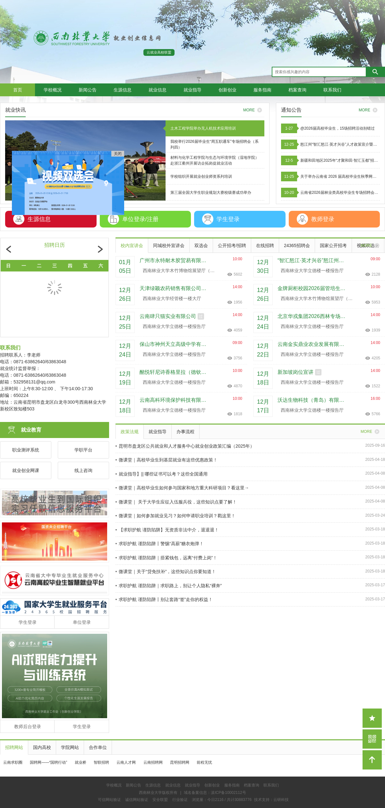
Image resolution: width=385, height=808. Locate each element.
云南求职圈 (12, 762)
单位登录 (82, 622)
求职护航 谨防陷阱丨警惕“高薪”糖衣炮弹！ (160, 543)
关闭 (114, 157)
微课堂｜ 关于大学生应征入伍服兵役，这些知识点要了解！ (176, 501)
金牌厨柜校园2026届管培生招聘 (313, 288)
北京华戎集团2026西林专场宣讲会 (313, 316)
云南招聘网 (153, 762)
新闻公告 (88, 89)
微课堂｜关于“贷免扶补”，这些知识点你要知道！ (166, 571)
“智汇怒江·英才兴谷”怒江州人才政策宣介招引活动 (313, 260)
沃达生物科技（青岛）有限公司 (313, 400)
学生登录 (28, 622)
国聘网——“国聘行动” (48, 762)
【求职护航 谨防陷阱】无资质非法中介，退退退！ (167, 529)
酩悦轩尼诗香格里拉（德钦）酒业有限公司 (175, 372)
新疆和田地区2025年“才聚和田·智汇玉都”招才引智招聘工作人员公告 (340, 160)
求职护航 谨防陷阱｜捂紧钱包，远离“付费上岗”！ (166, 557)
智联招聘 (101, 762)
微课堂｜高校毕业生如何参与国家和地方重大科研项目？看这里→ (182, 487)
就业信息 (158, 89)
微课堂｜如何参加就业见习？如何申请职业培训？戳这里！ (175, 515)
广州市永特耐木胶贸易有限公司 (175, 260)
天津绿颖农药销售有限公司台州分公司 (175, 288)
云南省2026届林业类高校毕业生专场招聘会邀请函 (340, 192)
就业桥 (80, 762)
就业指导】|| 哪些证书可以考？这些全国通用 (162, 474)
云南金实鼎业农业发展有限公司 (313, 344)
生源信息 (123, 89)
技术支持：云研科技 (271, 799)
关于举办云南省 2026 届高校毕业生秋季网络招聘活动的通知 (340, 176)
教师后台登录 (27, 726)
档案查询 (297, 89)
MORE (369, 110)
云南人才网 (126, 762)
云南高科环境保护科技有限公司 (175, 400)
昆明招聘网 (179, 762)
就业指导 (192, 89)
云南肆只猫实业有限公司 (168, 316)
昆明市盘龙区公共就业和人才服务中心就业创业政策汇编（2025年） (185, 446)
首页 (17, 89)
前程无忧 (204, 762)
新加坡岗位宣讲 (295, 372)
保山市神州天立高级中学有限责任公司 (175, 344)
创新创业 (227, 89)
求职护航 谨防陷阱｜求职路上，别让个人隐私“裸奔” (169, 585)
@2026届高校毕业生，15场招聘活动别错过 (337, 128)
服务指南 (262, 89)
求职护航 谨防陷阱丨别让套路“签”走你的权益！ (164, 599)
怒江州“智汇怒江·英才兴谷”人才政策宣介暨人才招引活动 (340, 144)
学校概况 (53, 89)
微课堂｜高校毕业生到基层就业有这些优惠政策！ (167, 459)
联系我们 (332, 89)
